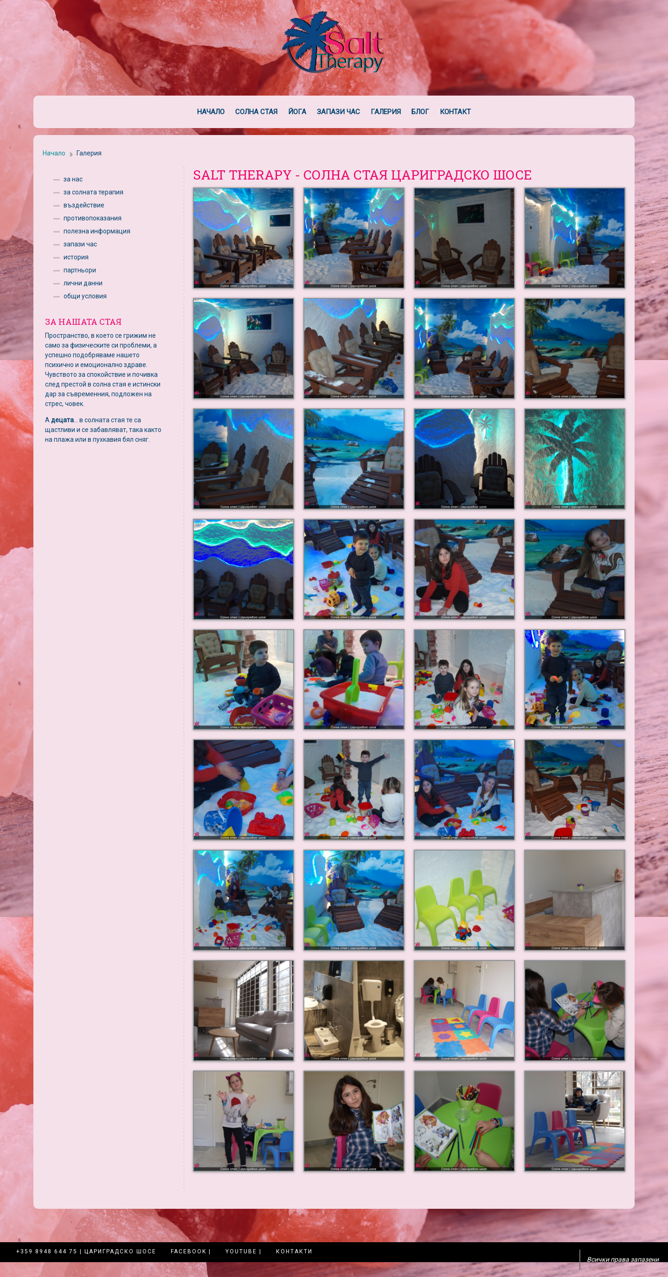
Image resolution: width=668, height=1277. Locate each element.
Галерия (386, 112)
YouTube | (243, 1251)
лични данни (83, 283)
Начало (211, 112)
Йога (297, 112)
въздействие (84, 205)
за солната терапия (93, 192)
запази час (80, 244)
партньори (80, 270)
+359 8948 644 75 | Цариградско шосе (86, 1251)
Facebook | (191, 1251)
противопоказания (93, 218)
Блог (420, 112)
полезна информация (97, 231)
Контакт (455, 112)
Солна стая (256, 112)
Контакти (294, 1251)
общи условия (85, 296)
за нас (73, 179)
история (76, 257)
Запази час (338, 112)
